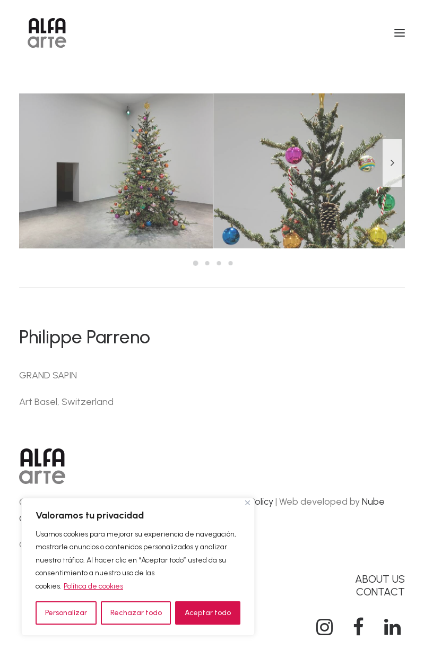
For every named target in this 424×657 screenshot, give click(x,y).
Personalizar (66, 612)
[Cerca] (247, 502)
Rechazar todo (136, 612)
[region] (138, 567)
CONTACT (380, 591)
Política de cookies (93, 586)
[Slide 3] (219, 263)
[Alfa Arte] (47, 32)
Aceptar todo (208, 612)
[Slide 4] (231, 263)
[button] (399, 33)
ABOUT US (380, 579)
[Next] (392, 186)
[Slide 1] (196, 263)
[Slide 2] (207, 263)
